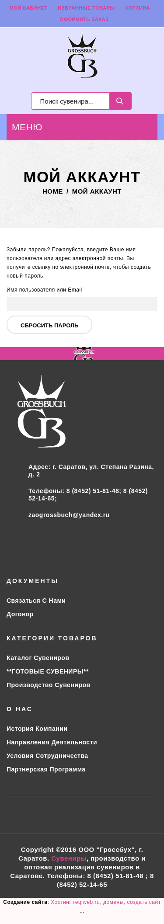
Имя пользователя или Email (44, 290)
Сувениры (69, 858)
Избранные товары (86, 7)
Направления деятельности (52, 742)
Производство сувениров (49, 684)
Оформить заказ (84, 19)
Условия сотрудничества (47, 755)
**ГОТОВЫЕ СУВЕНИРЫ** (48, 671)
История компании (37, 728)
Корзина (138, 7)
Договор (20, 614)
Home (52, 191)
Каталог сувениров (38, 657)
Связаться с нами (36, 600)
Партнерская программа (46, 769)
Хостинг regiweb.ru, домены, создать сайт (106, 902)
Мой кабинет (29, 7)
